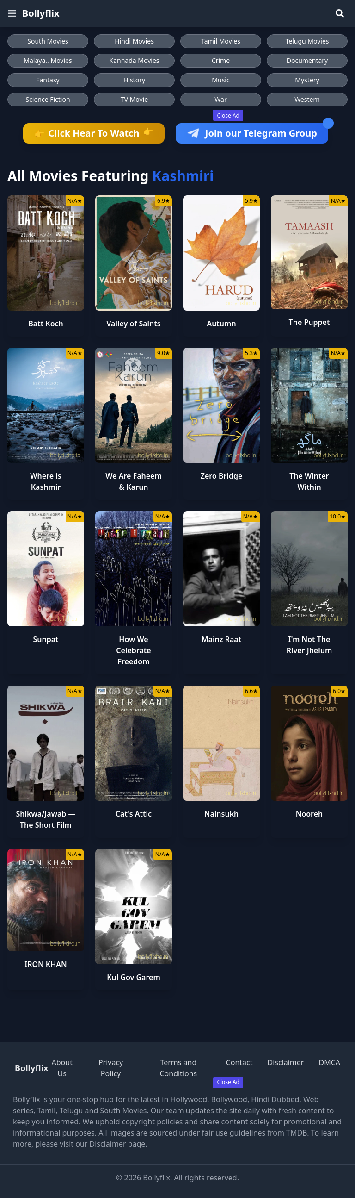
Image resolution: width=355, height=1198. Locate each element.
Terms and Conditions (178, 1068)
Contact (239, 1062)
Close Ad (228, 115)
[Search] (340, 13)
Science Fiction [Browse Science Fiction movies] (47, 99)
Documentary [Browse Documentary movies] (307, 60)
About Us (62, 1068)
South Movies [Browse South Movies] (47, 41)
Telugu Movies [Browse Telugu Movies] (307, 41)
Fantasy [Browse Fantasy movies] (48, 79)
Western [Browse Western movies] (307, 99)
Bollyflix (41, 13)
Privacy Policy (110, 1068)
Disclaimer (285, 1062)
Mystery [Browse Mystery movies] (307, 79)
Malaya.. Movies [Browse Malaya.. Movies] (48, 60)
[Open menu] (12, 13)
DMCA (329, 1062)
